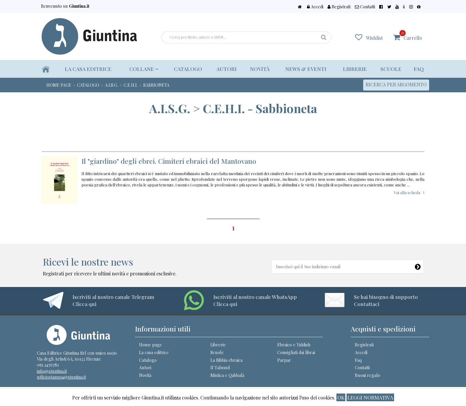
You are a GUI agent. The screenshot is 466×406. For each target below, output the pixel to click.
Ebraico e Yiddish (293, 345)
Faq (419, 68)
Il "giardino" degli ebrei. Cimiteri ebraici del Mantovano (168, 161)
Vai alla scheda (407, 192)
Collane (143, 68)
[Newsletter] (418, 265)
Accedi (342, 6)
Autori (224, 68)
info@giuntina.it (52, 371)
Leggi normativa (370, 397)
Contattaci (366, 303)
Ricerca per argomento (396, 84)
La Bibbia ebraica (226, 360)
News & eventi (304, 68)
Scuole (390, 68)
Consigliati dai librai (296, 352)
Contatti (385, 6)
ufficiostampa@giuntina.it (61, 377)
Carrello (412, 35)
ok (340, 397)
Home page (150, 345)
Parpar (284, 360)
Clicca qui (84, 303)
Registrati (363, 6)
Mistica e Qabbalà (227, 375)
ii (411, 6)
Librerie (354, 68)
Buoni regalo (367, 375)
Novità (257, 68)
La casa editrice (88, 68)
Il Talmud (220, 367)
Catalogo (185, 68)
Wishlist (378, 37)
